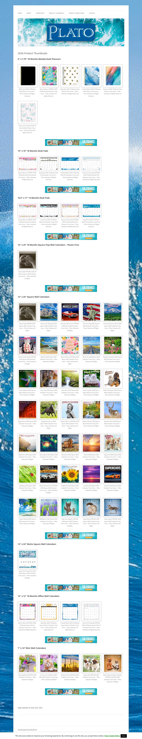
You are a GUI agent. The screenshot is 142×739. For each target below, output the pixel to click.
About (29, 13)
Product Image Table (76, 13)
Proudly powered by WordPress (27, 730)
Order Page (40, 13)
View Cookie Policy (112, 736)
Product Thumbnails (56, 13)
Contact (92, 13)
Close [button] (123, 736)
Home (20, 13)
